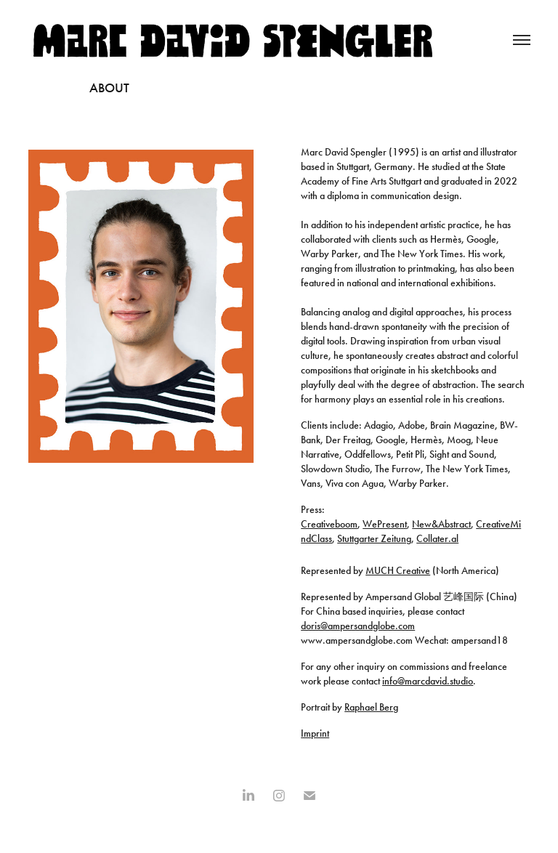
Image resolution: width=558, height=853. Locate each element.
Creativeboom (329, 524)
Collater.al (437, 539)
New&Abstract (441, 524)
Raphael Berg (371, 707)
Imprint (315, 733)
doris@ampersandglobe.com (358, 626)
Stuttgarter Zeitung (374, 539)
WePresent (385, 524)
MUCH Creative (397, 571)
